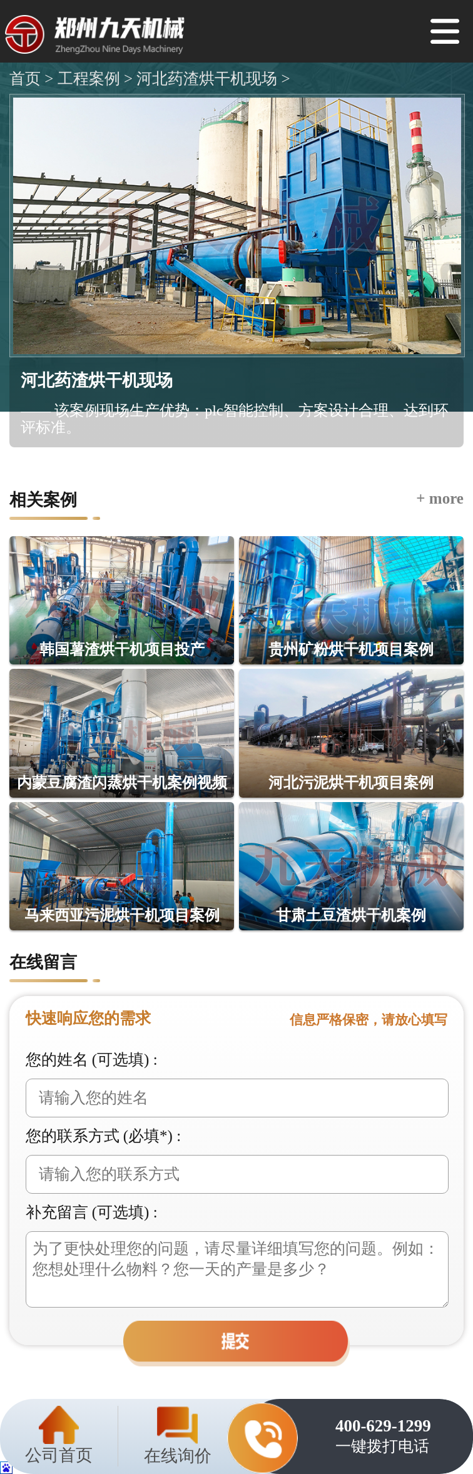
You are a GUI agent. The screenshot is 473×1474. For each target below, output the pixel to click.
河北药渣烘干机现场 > (211, 78)
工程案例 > (93, 78)
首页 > (31, 78)
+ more (440, 498)
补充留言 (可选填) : (92, 1212)
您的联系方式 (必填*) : (103, 1135)
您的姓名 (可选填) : (92, 1059)
